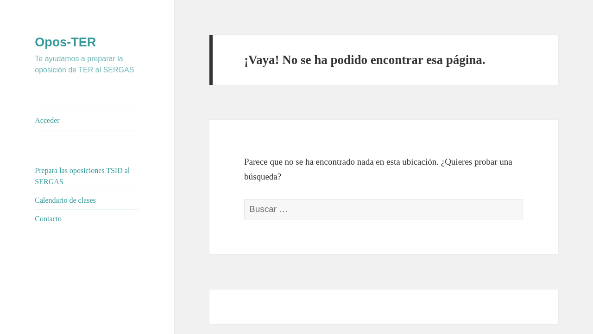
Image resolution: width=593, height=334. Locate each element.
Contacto (48, 219)
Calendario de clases (65, 200)
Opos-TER (65, 42)
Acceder (47, 120)
